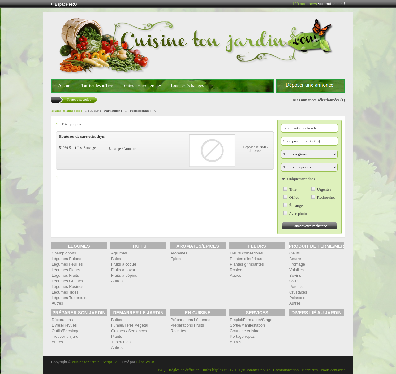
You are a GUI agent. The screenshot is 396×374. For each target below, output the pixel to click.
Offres (294, 197)
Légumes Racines (67, 286)
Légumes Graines (67, 281)
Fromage (297, 264)
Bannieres (310, 370)
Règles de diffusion (184, 370)
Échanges (296, 205)
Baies (116, 258)
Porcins (296, 286)
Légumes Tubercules (70, 297)
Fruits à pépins (124, 275)
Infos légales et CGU (219, 370)
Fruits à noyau (123, 269)
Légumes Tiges (65, 292)
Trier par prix (71, 124)
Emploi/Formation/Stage (251, 319)
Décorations (62, 319)
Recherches (326, 197)
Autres (57, 303)
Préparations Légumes (190, 319)
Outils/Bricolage (66, 330)
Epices (176, 258)
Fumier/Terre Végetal (129, 325)
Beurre (295, 258)
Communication (286, 370)
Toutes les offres (97, 85)
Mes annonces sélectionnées (316, 100)
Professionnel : (140, 110)
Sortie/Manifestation (247, 325)
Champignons (64, 253)
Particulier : (113, 110)
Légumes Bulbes (66, 258)
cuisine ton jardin (86, 362)
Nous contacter (333, 370)
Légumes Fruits (65, 275)
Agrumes (119, 253)
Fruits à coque (123, 264)
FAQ (162, 370)
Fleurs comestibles (246, 253)
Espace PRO (66, 4)
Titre (292, 189)
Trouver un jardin (66, 336)
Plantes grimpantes (247, 264)
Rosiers (236, 269)
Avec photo (298, 213)
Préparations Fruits (187, 325)
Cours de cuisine (244, 330)
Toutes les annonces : (66, 110)
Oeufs (294, 253)
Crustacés (298, 292)
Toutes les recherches (142, 85)
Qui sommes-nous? (254, 370)
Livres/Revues (64, 325)
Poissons (297, 297)
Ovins (294, 281)
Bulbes (117, 319)
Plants (116, 336)
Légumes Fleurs (66, 269)
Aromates (178, 253)
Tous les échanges (187, 85)
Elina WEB (145, 362)
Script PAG (112, 362)
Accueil (65, 85)
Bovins (295, 275)
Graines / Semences (129, 330)
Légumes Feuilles (67, 264)
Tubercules (121, 342)
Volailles (296, 269)
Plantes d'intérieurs (246, 258)
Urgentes (324, 189)
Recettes (178, 330)
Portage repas (242, 336)
